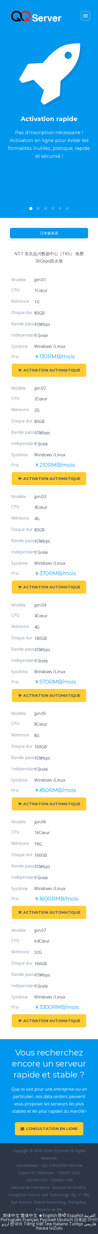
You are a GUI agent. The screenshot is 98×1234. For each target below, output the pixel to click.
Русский (48, 1219)
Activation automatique (49, 370)
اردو (5, 1224)
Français (30, 1219)
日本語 (80, 1219)
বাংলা (92, 1219)
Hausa (42, 1228)
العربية (89, 1215)
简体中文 (11, 1215)
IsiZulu (55, 1228)
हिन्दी (62, 1215)
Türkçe (76, 1224)
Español (75, 1215)
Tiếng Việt (34, 1224)
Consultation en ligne (49, 1128)
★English (47, 1215)
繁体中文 (29, 1215)
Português (11, 1219)
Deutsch (65, 1219)
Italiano (60, 1224)
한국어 (17, 1224)
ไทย (48, 1224)
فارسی (90, 1224)
